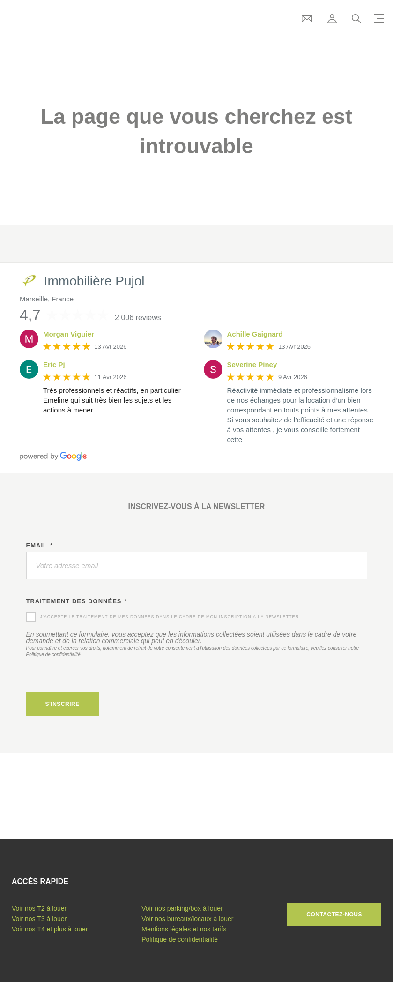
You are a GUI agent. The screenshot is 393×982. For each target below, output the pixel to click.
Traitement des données (76, 601)
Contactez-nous (334, 914)
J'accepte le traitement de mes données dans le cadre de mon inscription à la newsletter (169, 617)
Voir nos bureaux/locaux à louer (187, 918)
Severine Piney (252, 364)
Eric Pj (54, 364)
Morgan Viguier (68, 334)
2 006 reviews (138, 318)
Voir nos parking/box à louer (182, 908)
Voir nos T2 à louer (39, 908)
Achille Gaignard (255, 334)
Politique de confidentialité (53, 654)
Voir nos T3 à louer (39, 918)
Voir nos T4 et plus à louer (50, 929)
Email (39, 545)
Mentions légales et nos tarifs (183, 929)
